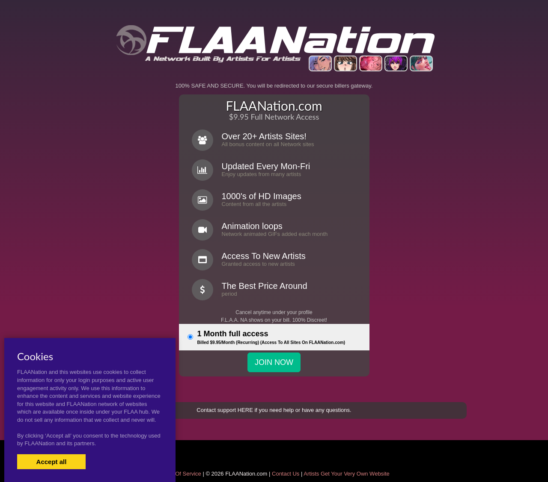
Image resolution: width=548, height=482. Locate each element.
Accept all (51, 461)
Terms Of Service (179, 473)
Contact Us (285, 473)
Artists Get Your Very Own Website (347, 473)
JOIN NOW (274, 362)
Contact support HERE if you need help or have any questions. (274, 410)
